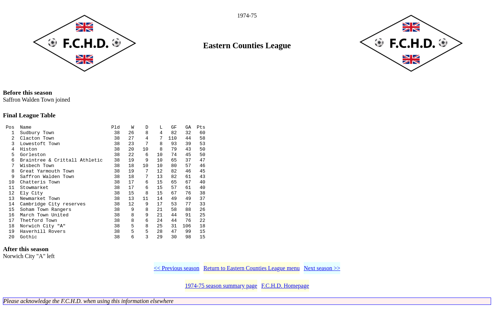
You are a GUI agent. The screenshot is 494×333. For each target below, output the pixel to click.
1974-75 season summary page (221, 311)
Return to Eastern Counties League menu (252, 293)
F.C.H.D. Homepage (285, 311)
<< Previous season (177, 293)
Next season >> (322, 293)
